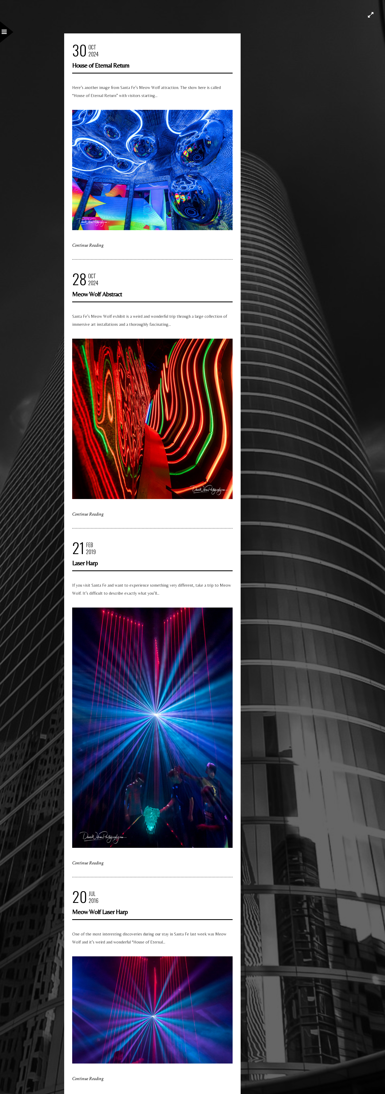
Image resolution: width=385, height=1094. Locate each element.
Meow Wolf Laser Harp (100, 911)
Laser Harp (85, 563)
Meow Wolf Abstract (97, 294)
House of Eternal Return (100, 65)
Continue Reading (87, 245)
